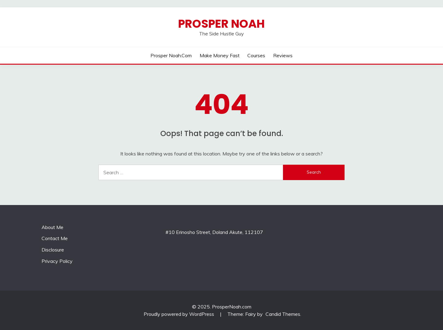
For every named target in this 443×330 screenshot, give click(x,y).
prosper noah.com (171, 55)
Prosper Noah (221, 24)
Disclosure (53, 250)
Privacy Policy (57, 261)
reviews (283, 55)
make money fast (220, 55)
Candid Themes (282, 314)
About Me (52, 227)
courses (256, 55)
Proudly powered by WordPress (179, 314)
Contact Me (55, 238)
